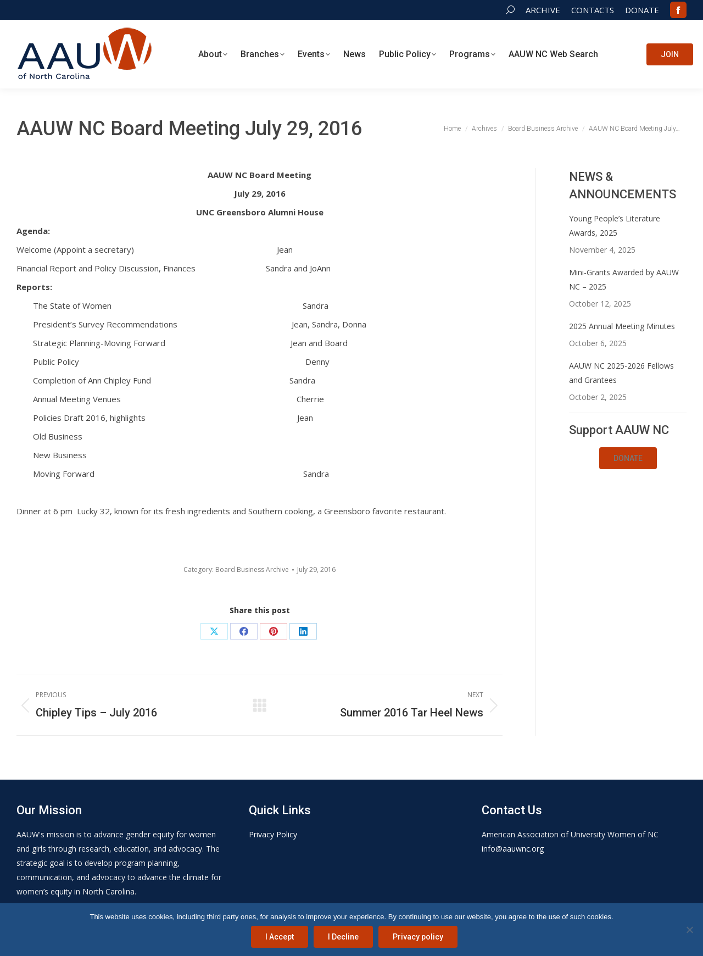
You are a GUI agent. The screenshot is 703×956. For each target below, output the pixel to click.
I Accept (279, 936)
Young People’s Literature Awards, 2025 (614, 225)
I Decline (343, 936)
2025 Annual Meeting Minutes (622, 326)
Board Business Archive (252, 569)
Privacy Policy (273, 834)
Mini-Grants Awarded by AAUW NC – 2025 (624, 279)
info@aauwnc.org (513, 848)
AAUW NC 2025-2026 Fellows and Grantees (621, 372)
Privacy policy (418, 936)
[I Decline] (689, 929)
